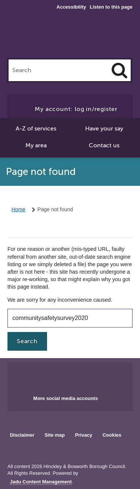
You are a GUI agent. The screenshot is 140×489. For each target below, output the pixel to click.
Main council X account (79, 376)
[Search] (119, 70)
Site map (54, 435)
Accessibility (71, 7)
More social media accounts (65, 398)
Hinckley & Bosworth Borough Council (70, 36)
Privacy (83, 435)
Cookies (112, 435)
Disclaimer (22, 435)
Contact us (104, 145)
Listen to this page (111, 7)
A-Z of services (36, 128)
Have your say (104, 128)
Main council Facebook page (54, 376)
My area (36, 145)
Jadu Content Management (41, 482)
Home (18, 209)
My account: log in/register (76, 109)
